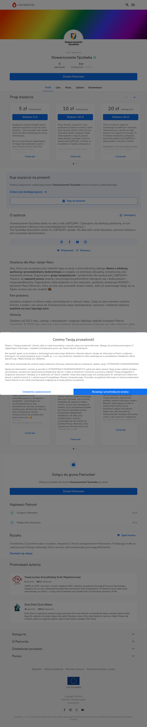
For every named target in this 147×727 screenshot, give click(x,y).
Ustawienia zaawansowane (37, 391)
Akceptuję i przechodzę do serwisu (110, 391)
